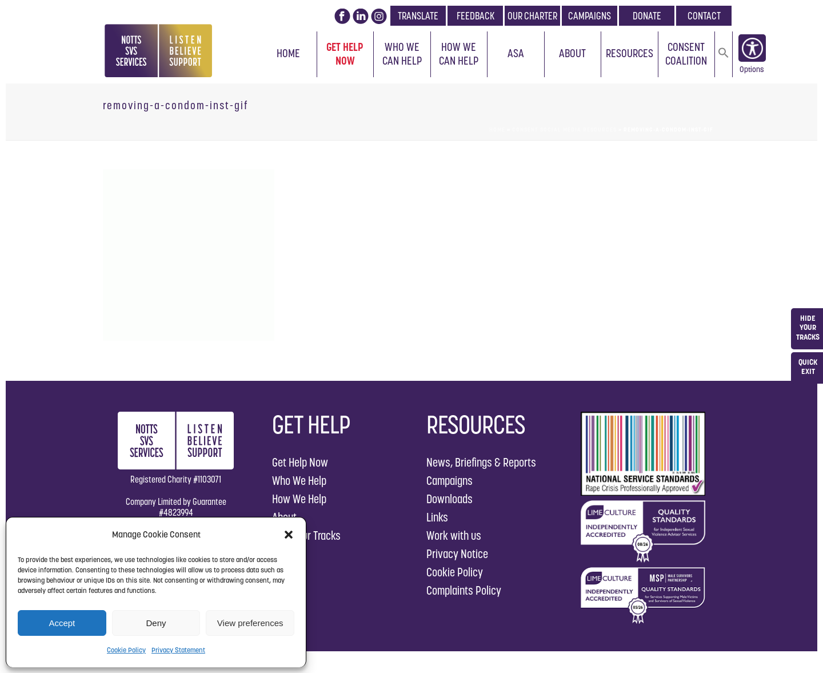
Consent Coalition (686, 53)
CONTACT (704, 15)
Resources (629, 53)
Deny (156, 623)
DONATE (647, 15)
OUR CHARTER (532, 15)
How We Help (299, 499)
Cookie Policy (126, 650)
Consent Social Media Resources (564, 129)
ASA (516, 53)
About (572, 53)
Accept (62, 623)
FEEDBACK (475, 15)
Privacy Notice (457, 554)
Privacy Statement (178, 650)
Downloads (449, 499)
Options (752, 71)
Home (288, 53)
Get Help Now (344, 53)
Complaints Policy (463, 590)
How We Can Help (458, 53)
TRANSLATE (418, 15)
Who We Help (299, 480)
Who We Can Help (402, 53)
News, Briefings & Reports (481, 462)
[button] (288, 534)
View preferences (250, 623)
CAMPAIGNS (589, 15)
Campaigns (449, 480)
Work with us (453, 535)
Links (437, 517)
